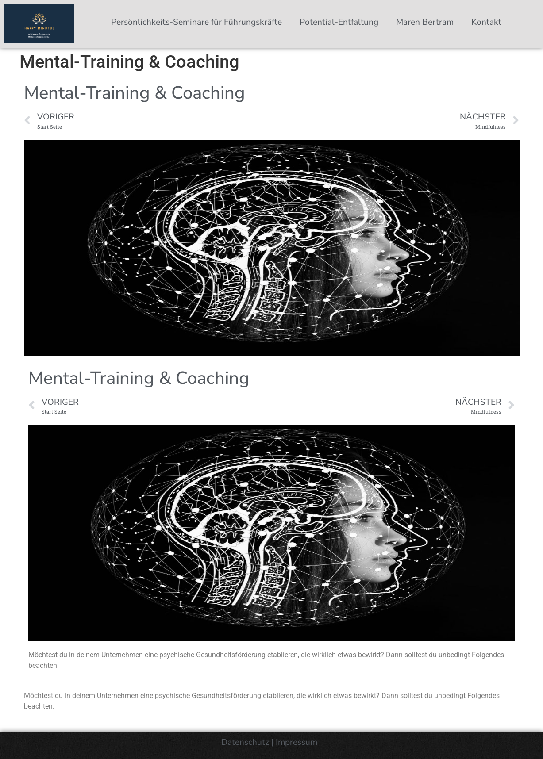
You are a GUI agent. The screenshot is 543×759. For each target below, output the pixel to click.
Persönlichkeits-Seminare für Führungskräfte (196, 22)
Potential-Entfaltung (339, 22)
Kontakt (486, 22)
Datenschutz (245, 742)
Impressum (298, 742)
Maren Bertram (425, 22)
